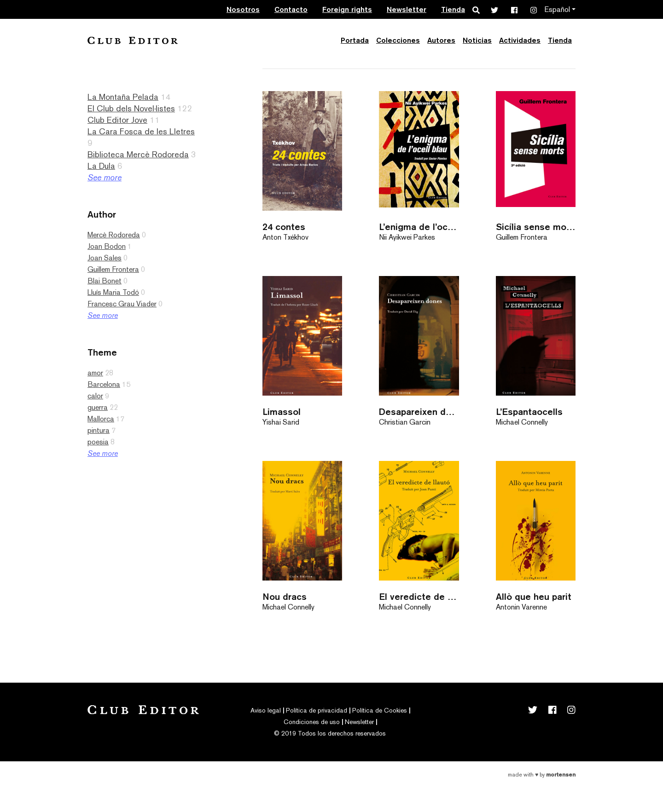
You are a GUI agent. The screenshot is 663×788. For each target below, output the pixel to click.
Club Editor (132, 40)
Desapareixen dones (419, 411)
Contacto (291, 9)
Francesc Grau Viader (122, 303)
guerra (97, 407)
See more (104, 177)
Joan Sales (104, 257)
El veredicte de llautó (419, 596)
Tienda (453, 9)
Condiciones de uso (312, 721)
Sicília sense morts (536, 226)
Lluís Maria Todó (113, 292)
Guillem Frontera (113, 269)
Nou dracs (284, 596)
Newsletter (406, 9)
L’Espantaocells (529, 411)
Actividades (520, 40)
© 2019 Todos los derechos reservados (330, 733)
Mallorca (100, 418)
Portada (355, 40)
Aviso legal (265, 710)
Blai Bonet (104, 280)
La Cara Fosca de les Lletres (141, 131)
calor (95, 395)
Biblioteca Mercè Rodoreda (138, 154)
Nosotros (243, 9)
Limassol (281, 411)
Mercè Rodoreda (113, 234)
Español (557, 9)
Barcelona (103, 384)
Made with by (542, 774)
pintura (98, 430)
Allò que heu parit (533, 596)
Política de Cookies (379, 710)
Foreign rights (347, 9)
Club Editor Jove (117, 120)
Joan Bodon (106, 246)
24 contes (283, 226)
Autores (441, 40)
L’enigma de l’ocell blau (419, 226)
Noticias (477, 40)
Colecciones (398, 40)
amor (95, 372)
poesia (98, 441)
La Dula (101, 166)
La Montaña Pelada (122, 97)
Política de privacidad (316, 710)
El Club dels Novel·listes (131, 108)
